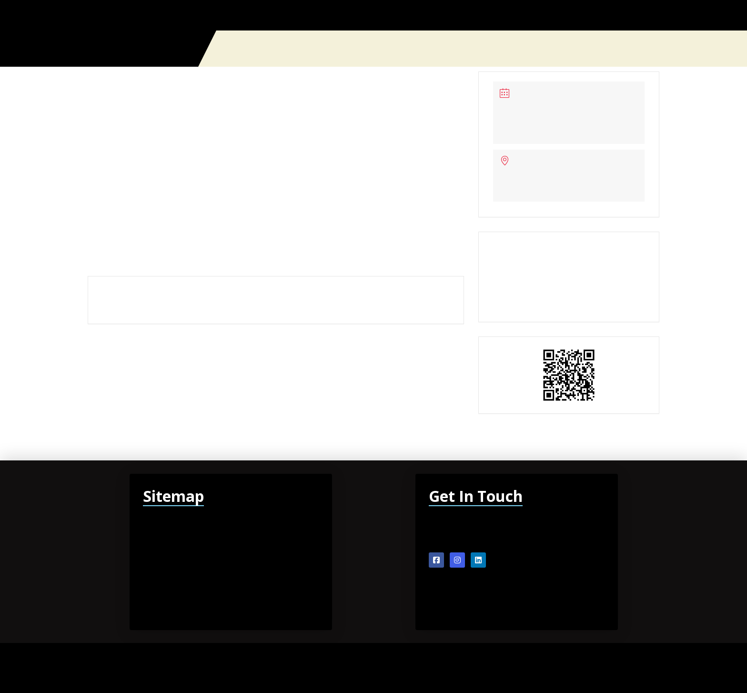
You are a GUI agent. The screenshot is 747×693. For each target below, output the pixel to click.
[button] (655, 48)
